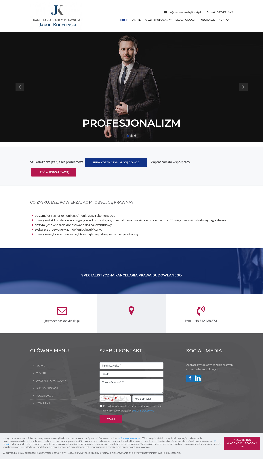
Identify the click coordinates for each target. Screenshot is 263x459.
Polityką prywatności (143, 410)
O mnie (136, 19)
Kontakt (225, 19)
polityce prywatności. (130, 438)
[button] (19, 87)
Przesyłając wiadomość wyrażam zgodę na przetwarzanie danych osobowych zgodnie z (132, 408)
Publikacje (207, 19)
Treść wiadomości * (131, 386)
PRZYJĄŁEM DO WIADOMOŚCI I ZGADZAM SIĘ (242, 443)
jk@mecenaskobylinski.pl (185, 12)
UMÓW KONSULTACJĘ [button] (54, 172)
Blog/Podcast (185, 19)
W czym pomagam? (157, 19)
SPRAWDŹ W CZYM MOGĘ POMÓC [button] (115, 162)
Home (124, 20)
